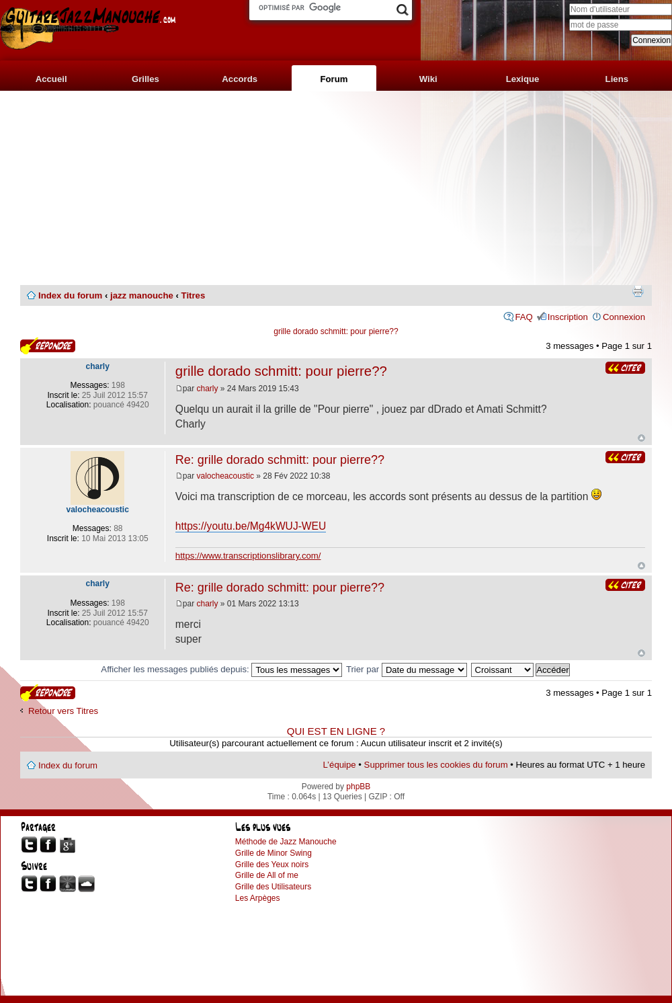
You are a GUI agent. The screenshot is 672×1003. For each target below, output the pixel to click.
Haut (641, 438)
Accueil (51, 79)
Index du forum (70, 295)
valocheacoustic (225, 476)
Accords (239, 79)
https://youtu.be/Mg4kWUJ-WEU (250, 526)
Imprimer (637, 291)
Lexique (523, 79)
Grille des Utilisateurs (273, 886)
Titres (193, 295)
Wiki (428, 79)
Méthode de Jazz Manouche (286, 841)
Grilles (145, 79)
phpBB (358, 786)
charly (207, 388)
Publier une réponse (47, 345)
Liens (616, 79)
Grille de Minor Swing (273, 853)
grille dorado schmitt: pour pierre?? (336, 331)
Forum (333, 79)
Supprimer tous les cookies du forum (436, 765)
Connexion (624, 317)
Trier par (406, 669)
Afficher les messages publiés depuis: (221, 669)
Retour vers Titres (63, 711)
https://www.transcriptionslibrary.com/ (248, 556)
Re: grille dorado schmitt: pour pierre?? (279, 460)
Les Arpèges (257, 898)
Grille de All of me (266, 875)
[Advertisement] (336, 188)
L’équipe (339, 765)
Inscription (568, 317)
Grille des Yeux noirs (271, 864)
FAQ (523, 317)
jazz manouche (141, 295)
